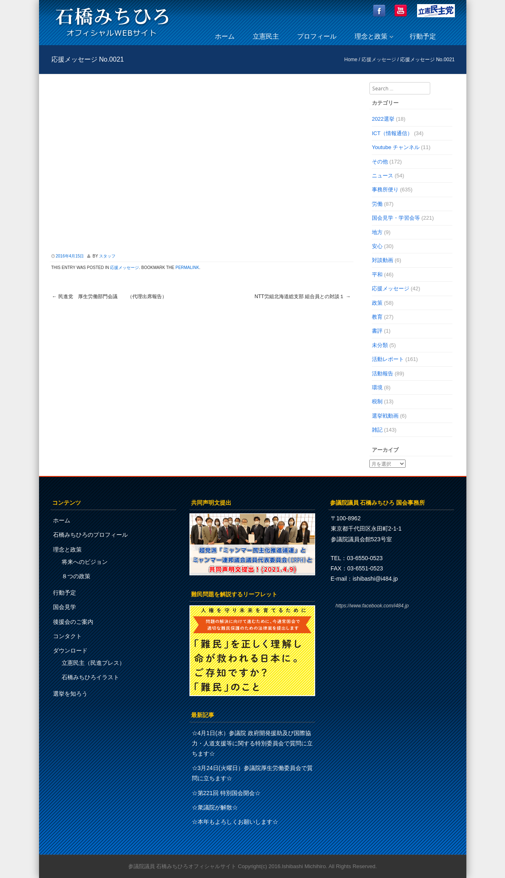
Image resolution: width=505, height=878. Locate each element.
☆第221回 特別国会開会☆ (226, 793)
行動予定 (423, 36)
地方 (377, 232)
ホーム (225, 36)
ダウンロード (70, 650)
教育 (377, 317)
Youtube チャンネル (396, 147)
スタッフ (107, 256)
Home (350, 59)
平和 (377, 274)
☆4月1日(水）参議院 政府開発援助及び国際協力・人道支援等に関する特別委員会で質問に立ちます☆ (252, 743)
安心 (377, 246)
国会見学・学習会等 (396, 218)
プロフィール (317, 36)
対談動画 (382, 260)
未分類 (380, 345)
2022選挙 (383, 119)
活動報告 (382, 373)
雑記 (377, 430)
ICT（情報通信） (392, 133)
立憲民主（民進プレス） (93, 663)
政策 (377, 303)
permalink (187, 267)
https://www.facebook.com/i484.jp (372, 606)
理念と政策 (371, 36)
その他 (380, 162)
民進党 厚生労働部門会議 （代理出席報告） (109, 296)
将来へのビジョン (85, 562)
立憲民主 (266, 36)
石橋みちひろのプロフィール (90, 534)
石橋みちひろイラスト (90, 677)
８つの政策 (76, 576)
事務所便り (385, 189)
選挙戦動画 (385, 416)
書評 (377, 331)
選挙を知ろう (70, 693)
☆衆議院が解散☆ (215, 807)
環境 (377, 387)
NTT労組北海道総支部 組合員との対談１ (303, 296)
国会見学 (64, 607)
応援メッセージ (379, 59)
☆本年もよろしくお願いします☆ (235, 821)
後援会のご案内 (73, 621)
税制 (377, 401)
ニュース (382, 175)
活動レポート (388, 359)
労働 (377, 204)
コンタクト (67, 636)
